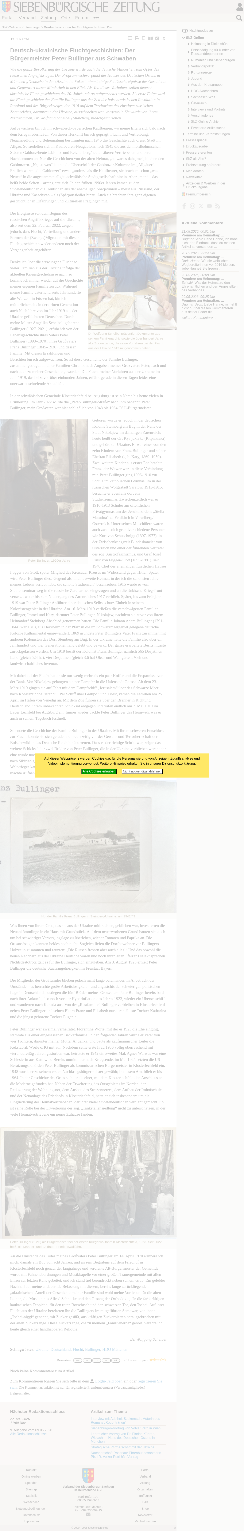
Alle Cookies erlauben (99, 771)
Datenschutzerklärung (178, 763)
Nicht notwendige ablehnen (142, 771)
